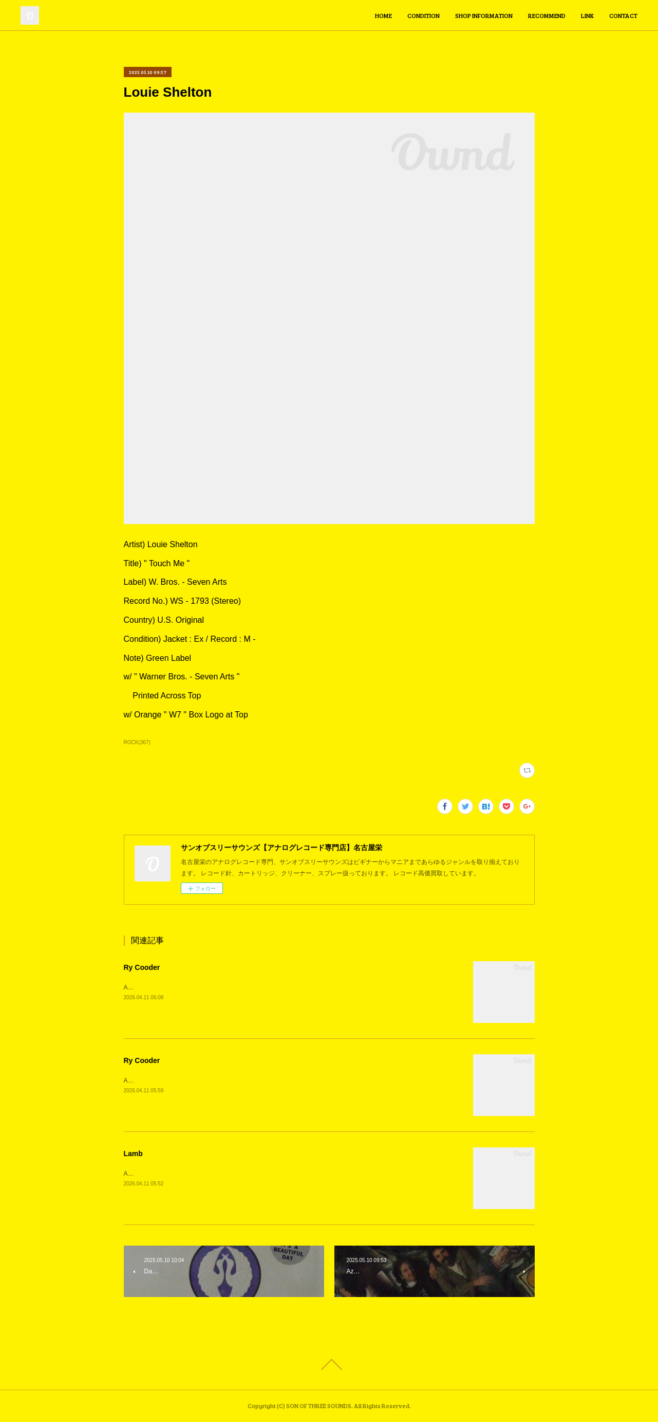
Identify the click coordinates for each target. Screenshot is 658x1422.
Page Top (329, 1364)
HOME (383, 15)
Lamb (133, 1153)
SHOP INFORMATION (484, 15)
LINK (587, 15)
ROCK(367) (137, 742)
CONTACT (623, 15)
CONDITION (423, 15)
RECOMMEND (547, 15)
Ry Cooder (142, 967)
